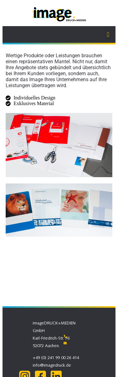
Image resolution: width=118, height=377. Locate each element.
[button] (108, 34)
